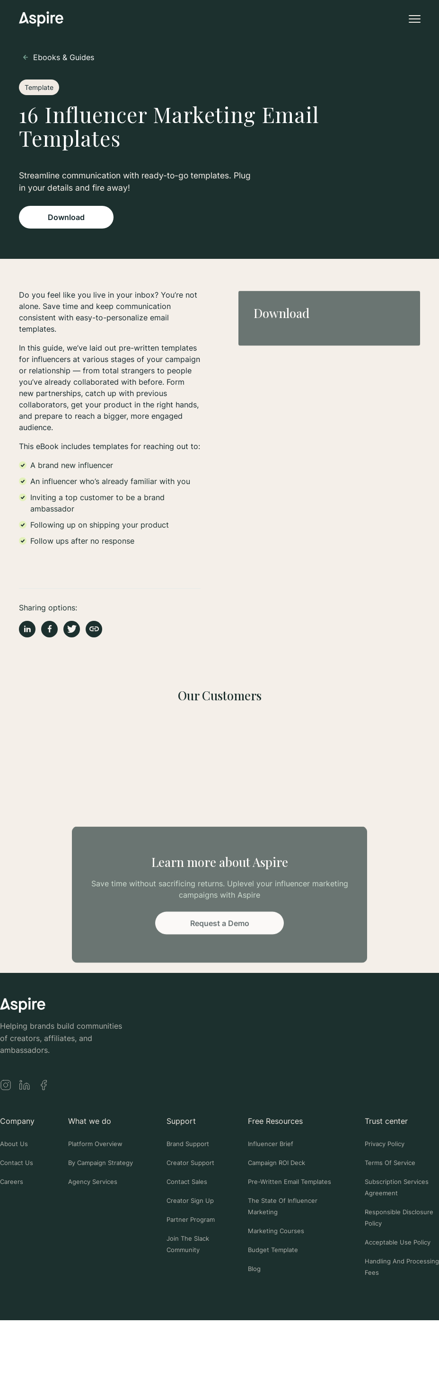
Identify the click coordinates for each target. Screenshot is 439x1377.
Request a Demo (219, 924)
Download (66, 217)
